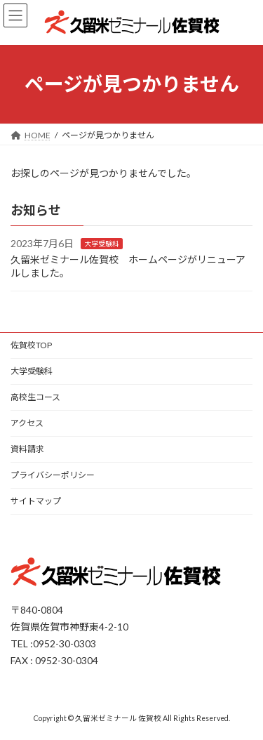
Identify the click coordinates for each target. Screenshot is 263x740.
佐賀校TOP (31, 345)
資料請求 (27, 449)
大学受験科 (101, 243)
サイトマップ (36, 501)
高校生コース (35, 397)
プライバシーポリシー (53, 475)
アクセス (27, 423)
